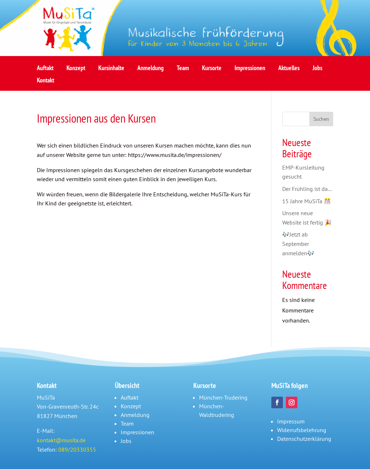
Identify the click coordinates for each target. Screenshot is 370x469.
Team (183, 70)
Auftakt (45, 70)
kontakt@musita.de (61, 440)
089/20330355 (77, 449)
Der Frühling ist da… (307, 188)
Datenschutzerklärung (304, 438)
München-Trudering (223, 397)
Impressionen (250, 70)
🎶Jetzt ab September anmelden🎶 (298, 243)
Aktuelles (289, 70)
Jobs (317, 70)
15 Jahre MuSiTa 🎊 (306, 201)
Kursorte (211, 70)
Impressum (291, 421)
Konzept (75, 70)
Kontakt (45, 82)
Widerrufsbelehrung (301, 430)
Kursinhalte (111, 70)
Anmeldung (150, 70)
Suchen (321, 119)
